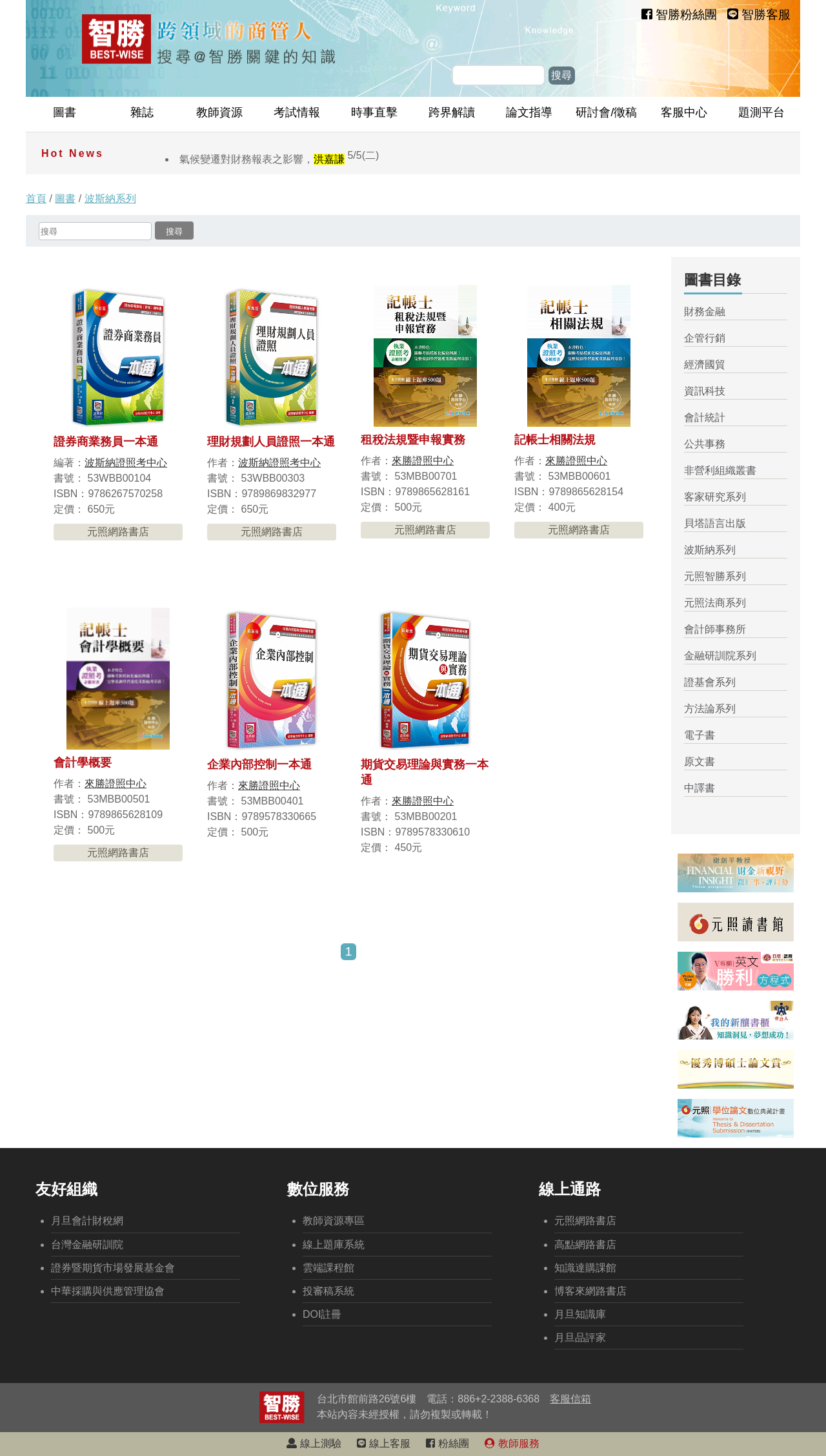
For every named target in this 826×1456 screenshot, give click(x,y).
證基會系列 (710, 682)
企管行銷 (704, 338)
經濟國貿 (704, 364)
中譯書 (699, 788)
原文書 (699, 761)
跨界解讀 (451, 112)
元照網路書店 (118, 531)
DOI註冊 (322, 1314)
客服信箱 (570, 1398)
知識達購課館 (585, 1267)
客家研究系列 (715, 496)
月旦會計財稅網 (87, 1220)
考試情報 (297, 112)
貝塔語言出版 (715, 523)
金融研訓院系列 (720, 655)
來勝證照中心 (423, 460)
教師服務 (512, 1443)
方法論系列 (710, 708)
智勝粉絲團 (679, 14)
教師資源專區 (334, 1220)
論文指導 (529, 112)
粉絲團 (447, 1443)
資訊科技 (704, 390)
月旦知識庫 (580, 1314)
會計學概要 (83, 762)
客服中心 (684, 112)
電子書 (699, 735)
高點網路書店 (585, 1244)
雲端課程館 (328, 1267)
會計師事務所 (715, 629)
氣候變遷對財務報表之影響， (279, 159)
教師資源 (219, 112)
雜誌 (142, 112)
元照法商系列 (715, 602)
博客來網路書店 (590, 1291)
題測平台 (761, 112)
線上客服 (383, 1443)
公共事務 (704, 443)
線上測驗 (314, 1443)
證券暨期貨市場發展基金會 (113, 1267)
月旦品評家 (580, 1337)
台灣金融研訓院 (87, 1244)
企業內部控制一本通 (259, 764)
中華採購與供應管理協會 (108, 1291)
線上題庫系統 (334, 1244)
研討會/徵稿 (606, 112)
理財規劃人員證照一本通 (271, 441)
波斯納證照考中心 (126, 462)
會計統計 (704, 417)
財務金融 (704, 311)
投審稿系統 (328, 1291)
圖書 (64, 112)
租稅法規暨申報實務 (413, 439)
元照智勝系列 (715, 576)
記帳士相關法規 (555, 439)
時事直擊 (374, 112)
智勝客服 (759, 14)
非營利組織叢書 (720, 470)
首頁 (36, 198)
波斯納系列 (110, 198)
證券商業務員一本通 (106, 441)
